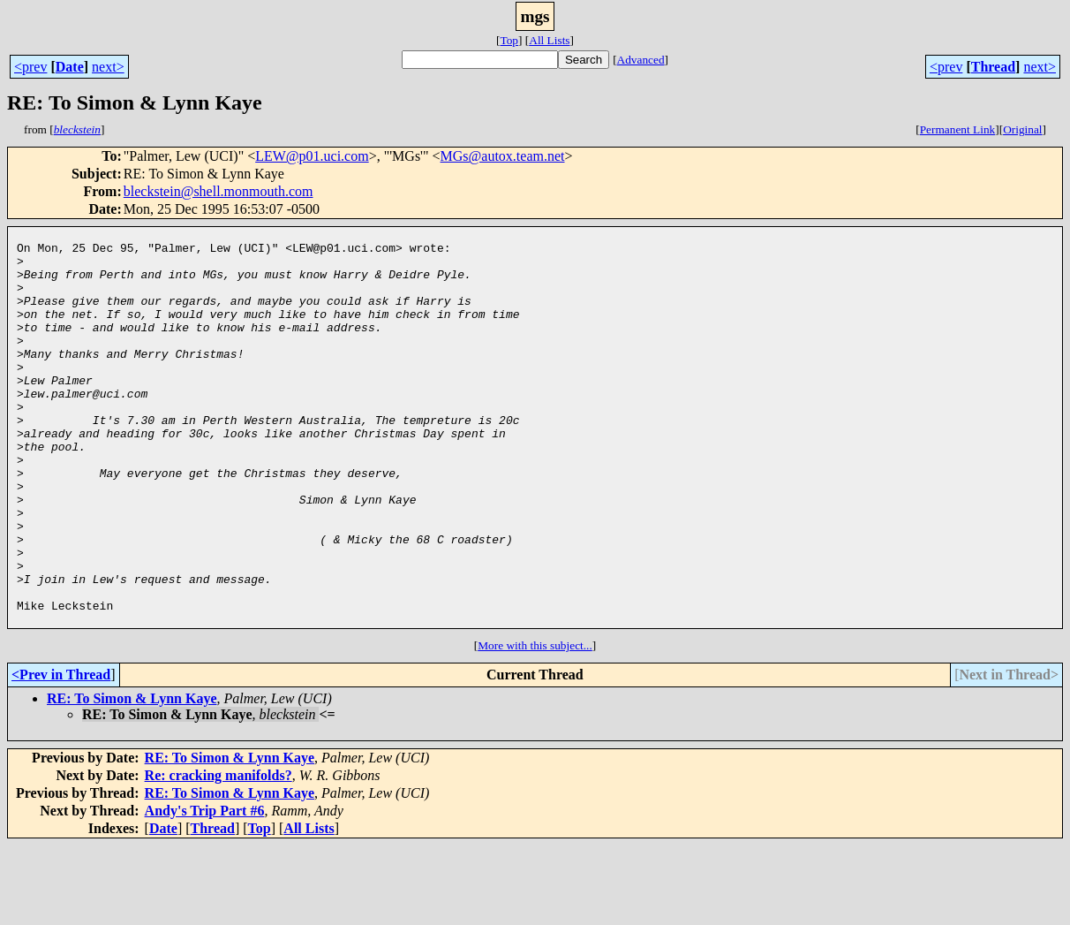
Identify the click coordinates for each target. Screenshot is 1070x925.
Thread (993, 66)
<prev (30, 66)
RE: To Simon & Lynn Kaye (132, 777)
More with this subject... (535, 725)
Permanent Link (958, 129)
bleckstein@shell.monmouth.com (218, 191)
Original (1022, 129)
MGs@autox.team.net (503, 155)
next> (108, 66)
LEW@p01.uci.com (311, 155)
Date (70, 66)
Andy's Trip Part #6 (205, 890)
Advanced (641, 59)
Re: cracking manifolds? (218, 854)
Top (509, 40)
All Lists (549, 40)
